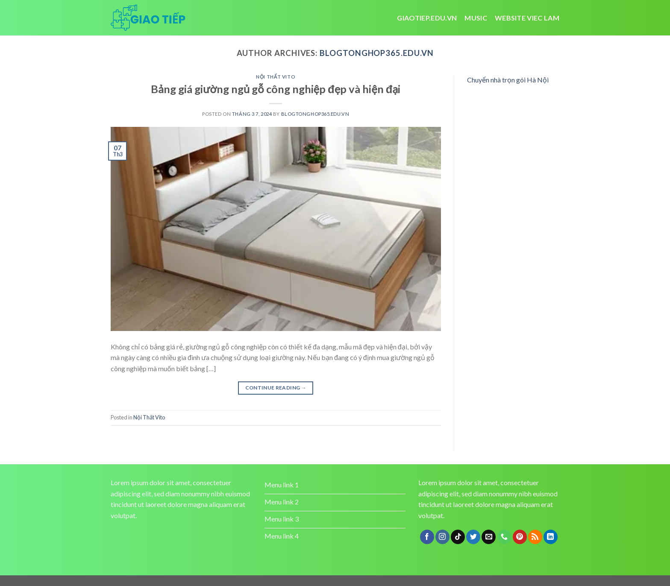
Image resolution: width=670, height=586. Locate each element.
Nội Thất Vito (275, 76)
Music (475, 18)
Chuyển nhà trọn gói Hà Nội (508, 80)
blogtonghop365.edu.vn (376, 53)
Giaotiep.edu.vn (427, 18)
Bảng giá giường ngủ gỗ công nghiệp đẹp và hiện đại (275, 88)
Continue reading (276, 388)
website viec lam (527, 18)
